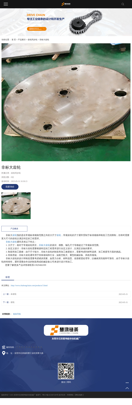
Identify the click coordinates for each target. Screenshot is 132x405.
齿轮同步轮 (32, 40)
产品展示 (22, 40)
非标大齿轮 (11, 242)
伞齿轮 (13, 294)
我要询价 (10, 187)
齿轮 (14, 235)
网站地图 (79, 395)
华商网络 (70, 395)
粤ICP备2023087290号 (50, 395)
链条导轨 (17, 314)
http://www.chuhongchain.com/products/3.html (29, 285)
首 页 (14, 40)
